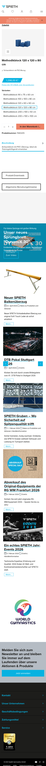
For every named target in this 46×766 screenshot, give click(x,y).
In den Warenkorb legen (32, 126)
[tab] (23, 146)
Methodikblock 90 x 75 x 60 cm (18, 94)
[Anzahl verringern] (4, 127)
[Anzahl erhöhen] (12, 127)
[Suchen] (3, 11)
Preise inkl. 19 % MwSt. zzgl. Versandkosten (18, 85)
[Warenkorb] (31, 11)
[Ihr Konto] (22, 11)
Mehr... (9, 323)
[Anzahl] (8, 127)
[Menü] (41, 12)
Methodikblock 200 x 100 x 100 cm (20, 116)
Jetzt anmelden (23, 673)
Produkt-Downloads (15, 175)
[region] (23, 42)
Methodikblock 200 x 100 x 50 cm (19, 111)
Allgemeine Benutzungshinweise (21, 186)
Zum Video (11, 255)
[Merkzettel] (12, 11)
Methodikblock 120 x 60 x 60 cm (19, 103)
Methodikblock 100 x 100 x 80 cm (19, 98)
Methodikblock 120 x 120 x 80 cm (19, 107)
